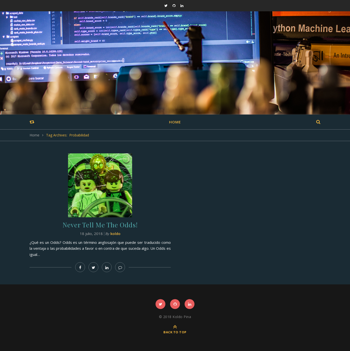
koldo (115, 233)
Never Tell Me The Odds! (100, 224)
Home (175, 121)
